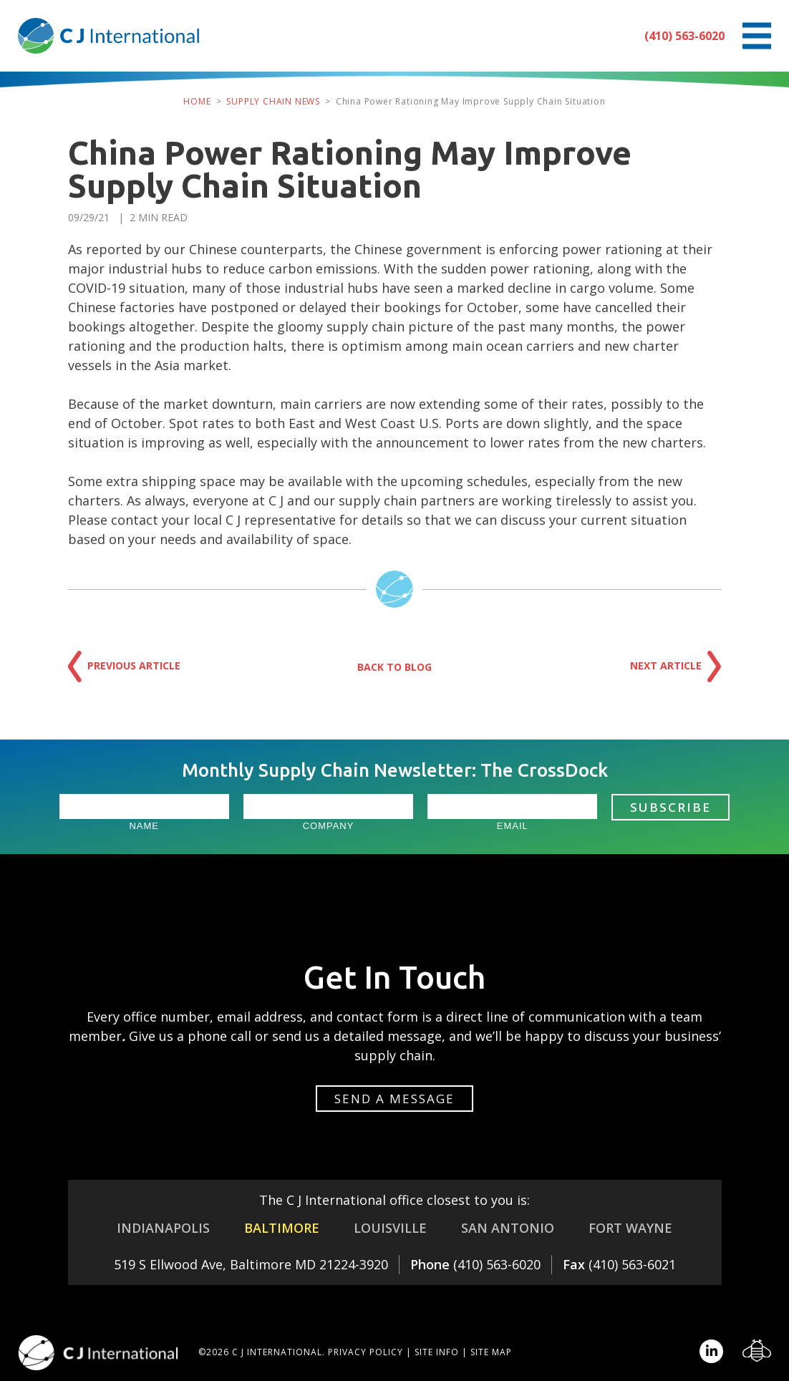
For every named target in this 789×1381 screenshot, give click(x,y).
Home (196, 101)
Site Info (437, 1352)
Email (512, 825)
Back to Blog (394, 667)
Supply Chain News (273, 101)
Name (144, 825)
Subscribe (670, 807)
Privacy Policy (365, 1352)
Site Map (491, 1352)
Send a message (394, 1098)
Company (328, 825)
